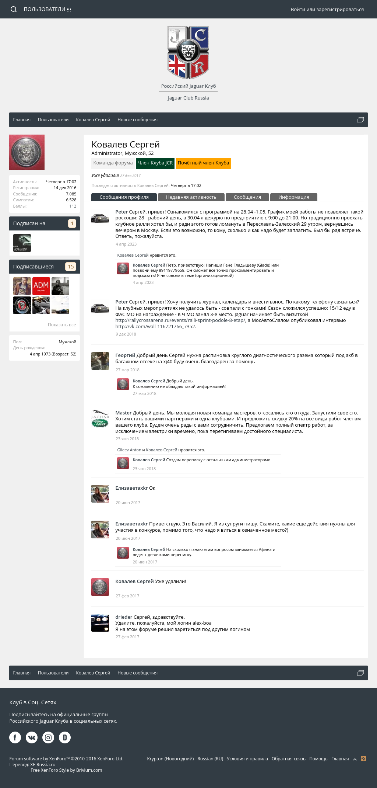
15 (71, 266)
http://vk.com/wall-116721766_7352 (155, 326)
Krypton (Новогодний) (170, 759)
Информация (293, 197)
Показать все (62, 325)
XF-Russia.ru (42, 764)
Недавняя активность (191, 197)
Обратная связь (289, 759)
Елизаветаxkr (131, 488)
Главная (340, 759)
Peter (121, 211)
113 (73, 206)
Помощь (318, 759)
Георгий (125, 355)
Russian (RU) (210, 759)
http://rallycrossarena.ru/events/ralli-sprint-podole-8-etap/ (180, 320)
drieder (123, 617)
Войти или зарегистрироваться (327, 9)
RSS (363, 758)
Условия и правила (247, 759)
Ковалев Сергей (132, 255)
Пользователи (45, 9)
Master (123, 412)
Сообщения (247, 197)
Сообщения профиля (124, 197)
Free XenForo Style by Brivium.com (66, 770)
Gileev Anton (129, 449)
